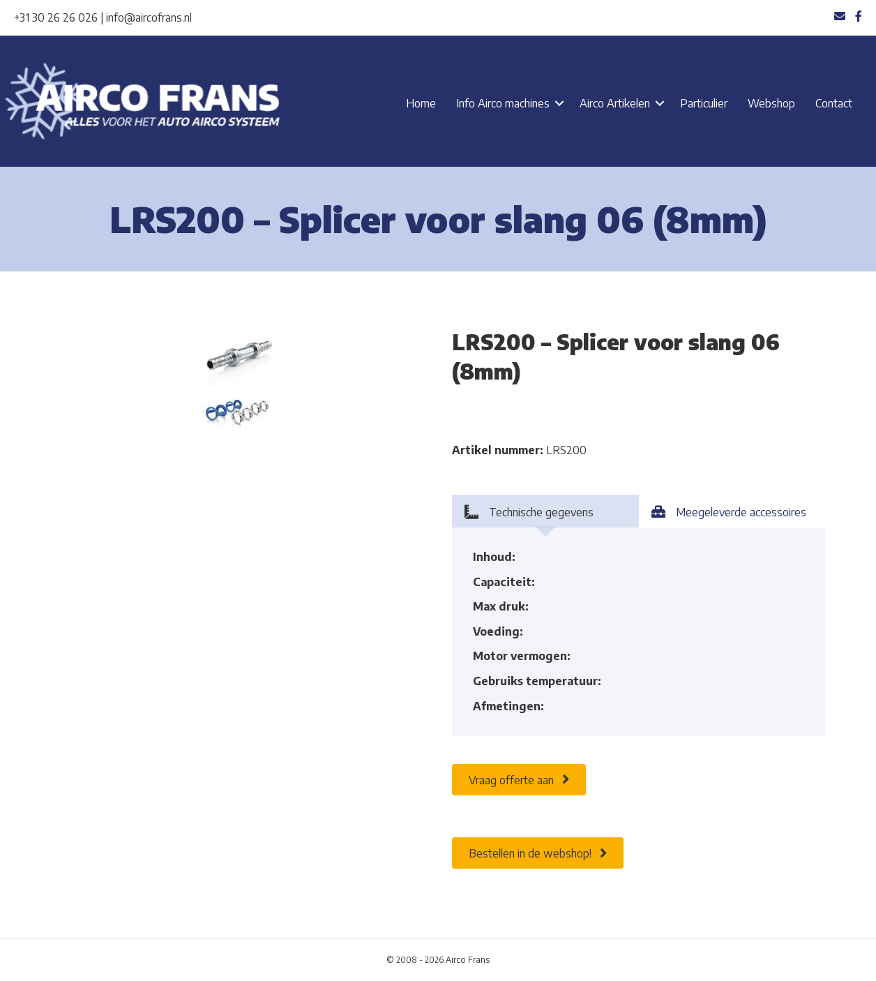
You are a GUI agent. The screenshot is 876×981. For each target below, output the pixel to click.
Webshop (771, 103)
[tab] (545, 511)
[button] (559, 103)
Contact (833, 103)
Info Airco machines (503, 103)
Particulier (703, 103)
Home (421, 103)
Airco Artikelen (615, 103)
